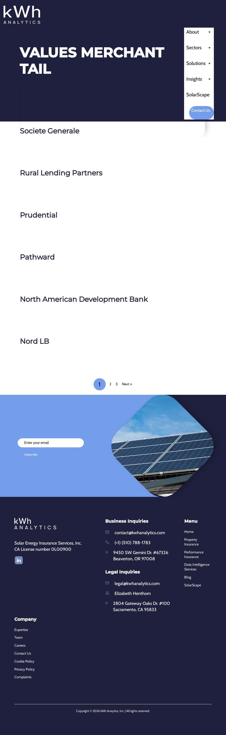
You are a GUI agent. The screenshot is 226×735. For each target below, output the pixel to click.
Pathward (37, 257)
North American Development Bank (84, 299)
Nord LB (34, 341)
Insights (199, 79)
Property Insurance (191, 541)
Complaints (23, 677)
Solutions (199, 63)
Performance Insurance (193, 554)
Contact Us (200, 110)
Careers (20, 645)
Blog (187, 577)
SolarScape (197, 95)
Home (189, 532)
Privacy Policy (24, 669)
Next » (127, 384)
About (199, 32)
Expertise (21, 630)
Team (18, 637)
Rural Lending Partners (61, 173)
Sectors (199, 47)
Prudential (38, 215)
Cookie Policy (24, 661)
